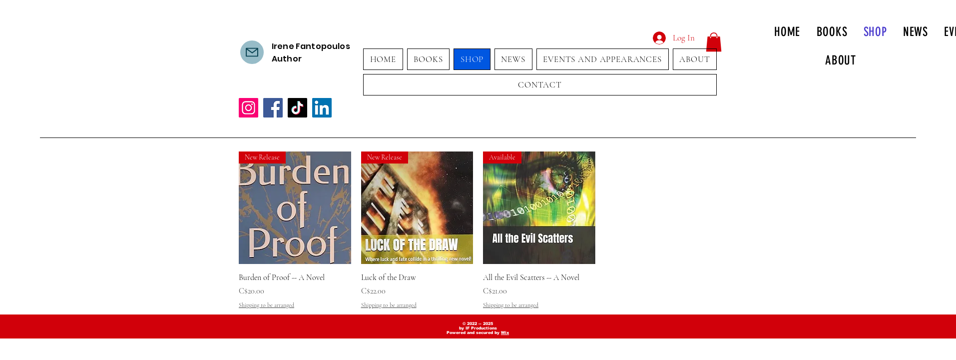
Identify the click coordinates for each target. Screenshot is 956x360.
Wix (505, 332)
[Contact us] (252, 52)
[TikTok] (297, 108)
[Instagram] (248, 108)
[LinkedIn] (322, 108)
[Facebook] (273, 108)
